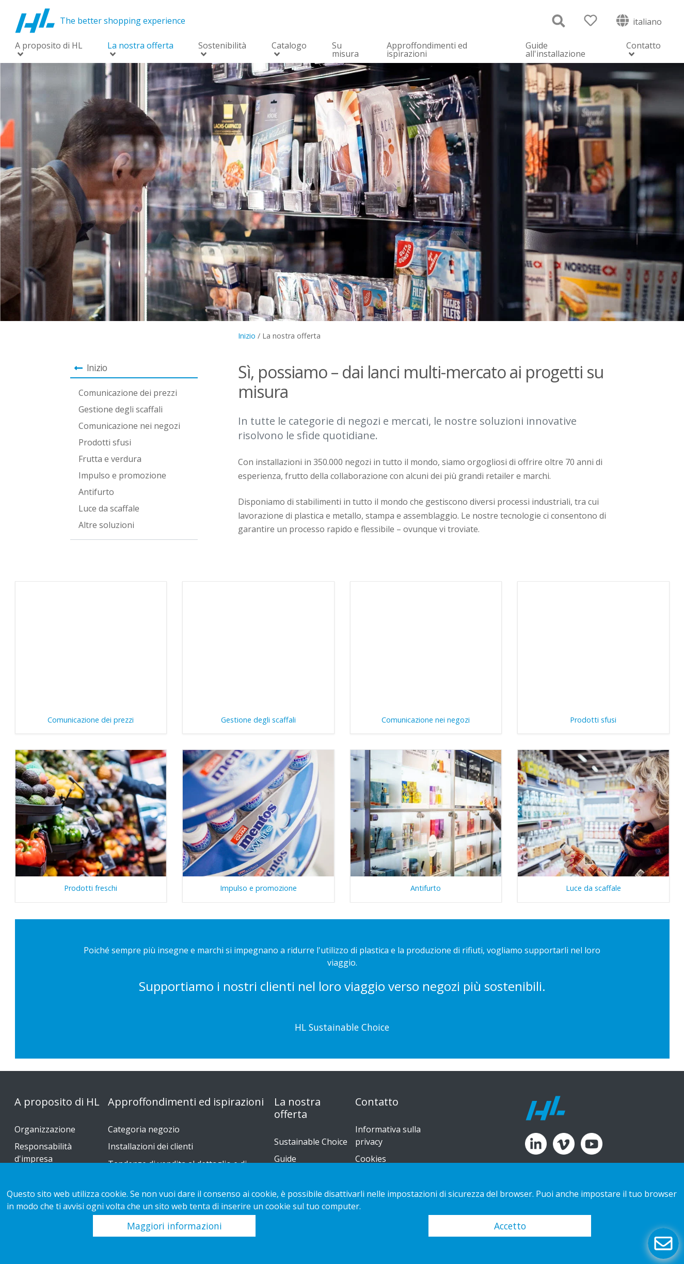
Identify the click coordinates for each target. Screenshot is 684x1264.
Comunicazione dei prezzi (127, 392)
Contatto (643, 46)
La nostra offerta (140, 46)
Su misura (345, 49)
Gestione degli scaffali (120, 409)
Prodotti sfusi (104, 442)
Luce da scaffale (108, 508)
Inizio (247, 336)
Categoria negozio (144, 1129)
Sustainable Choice (310, 1141)
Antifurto (96, 492)
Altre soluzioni (106, 525)
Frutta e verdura (109, 459)
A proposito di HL (49, 46)
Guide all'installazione (555, 49)
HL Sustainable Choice (342, 1027)
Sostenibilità (222, 46)
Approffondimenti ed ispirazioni (427, 49)
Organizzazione (44, 1129)
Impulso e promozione (122, 475)
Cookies (370, 1158)
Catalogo (289, 46)
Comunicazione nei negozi (129, 425)
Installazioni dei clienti (150, 1146)
